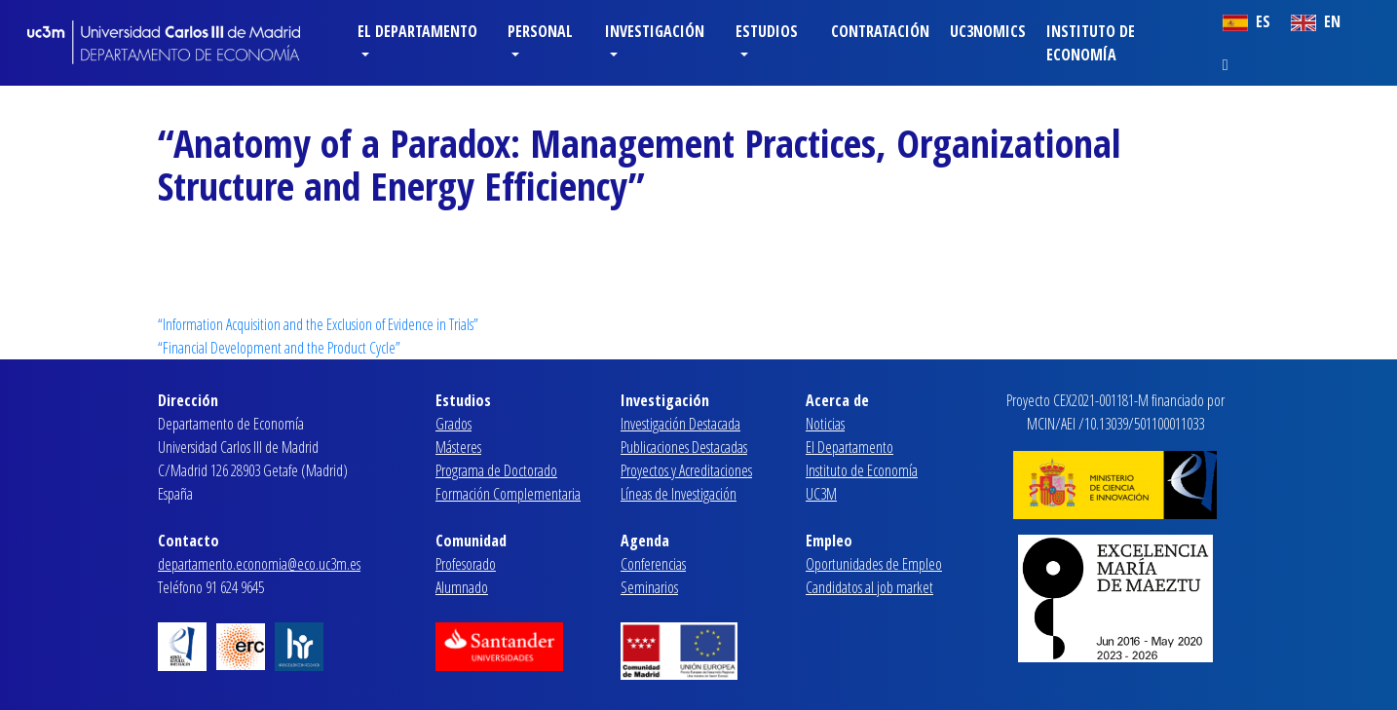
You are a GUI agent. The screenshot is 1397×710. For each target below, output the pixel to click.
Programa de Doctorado (496, 470)
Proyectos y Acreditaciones (686, 470)
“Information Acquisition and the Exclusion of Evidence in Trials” (318, 324)
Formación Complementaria (508, 493)
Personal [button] (540, 31)
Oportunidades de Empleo (874, 564)
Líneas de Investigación (678, 493)
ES (1246, 21)
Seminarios (649, 587)
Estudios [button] (767, 31)
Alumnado (461, 587)
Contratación (880, 31)
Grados (453, 423)
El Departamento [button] (417, 31)
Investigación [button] (654, 31)
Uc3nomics (988, 31)
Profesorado (465, 564)
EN (1315, 21)
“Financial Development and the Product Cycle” (279, 347)
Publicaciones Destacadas (684, 447)
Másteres (458, 447)
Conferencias (653, 564)
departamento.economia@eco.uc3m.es (259, 564)
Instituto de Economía (1090, 42)
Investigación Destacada (680, 423)
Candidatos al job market (869, 587)
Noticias (825, 423)
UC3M (821, 493)
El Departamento (849, 447)
